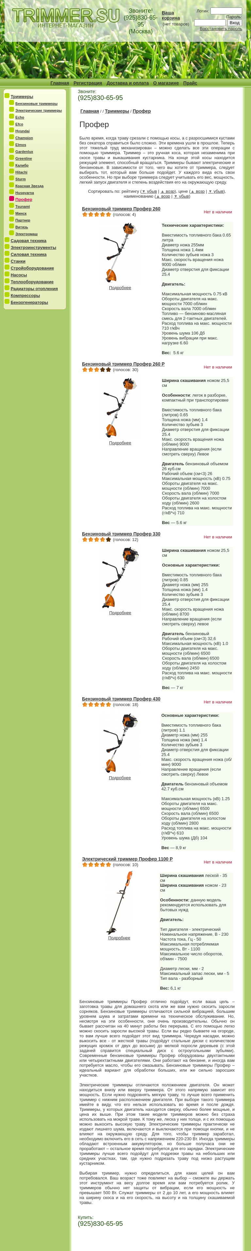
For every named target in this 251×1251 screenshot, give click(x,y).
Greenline (23, 158)
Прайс (190, 83)
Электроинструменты (33, 247)
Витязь (21, 227)
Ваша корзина (171, 15)
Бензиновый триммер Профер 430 (121, 698)
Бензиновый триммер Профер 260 (121, 208)
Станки (18, 261)
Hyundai (22, 131)
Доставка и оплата (128, 83)
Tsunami (22, 206)
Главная (59, 83)
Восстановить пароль (221, 28)
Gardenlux (24, 152)
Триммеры (22, 96)
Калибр (21, 165)
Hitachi (21, 172)
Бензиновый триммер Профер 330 (121, 533)
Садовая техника (28, 240)
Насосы (19, 274)
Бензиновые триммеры (36, 104)
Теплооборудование (32, 281)
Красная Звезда (29, 186)
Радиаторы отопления (34, 288)
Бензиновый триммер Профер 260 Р (123, 364)
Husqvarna (24, 193)
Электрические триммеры (38, 110)
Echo (19, 117)
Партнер (22, 220)
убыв (149, 191)
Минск (20, 213)
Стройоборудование (32, 268)
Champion (24, 138)
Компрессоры (25, 295)
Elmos (20, 145)
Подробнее (120, 285)
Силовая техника (29, 254)
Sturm (20, 179)
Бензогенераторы (29, 302)
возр (167, 191)
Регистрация (88, 83)
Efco (19, 124)
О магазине (166, 83)
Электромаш (26, 234)
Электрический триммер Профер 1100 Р (127, 859)
